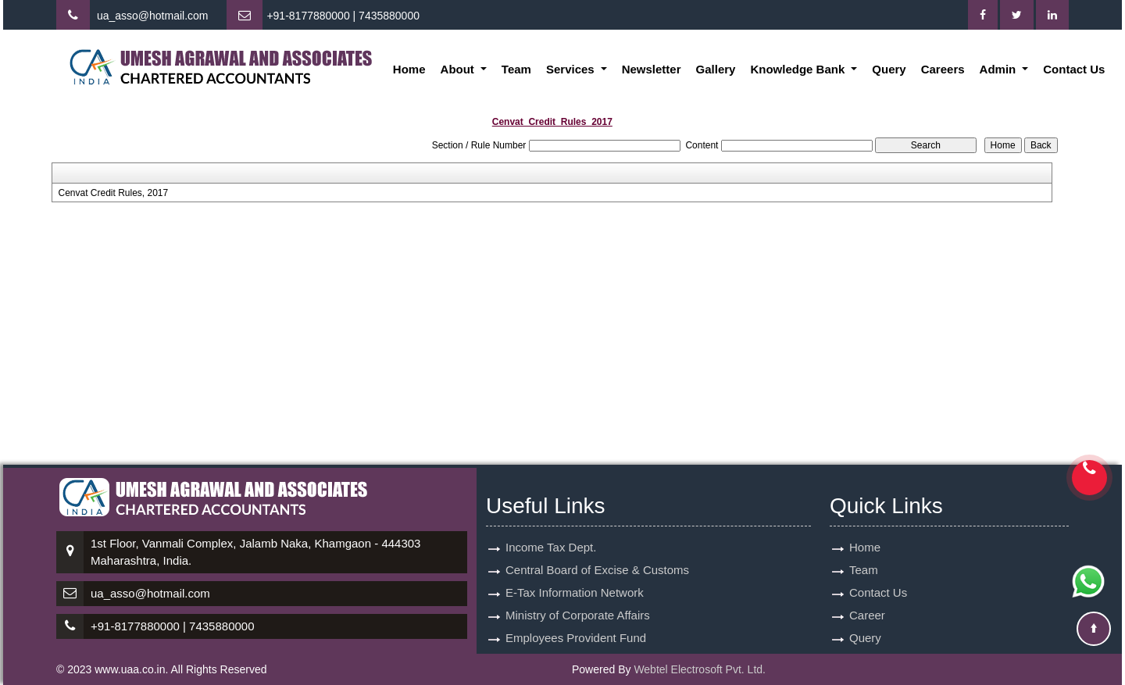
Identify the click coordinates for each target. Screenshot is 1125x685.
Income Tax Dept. (550, 547)
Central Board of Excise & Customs (597, 569)
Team (516, 69)
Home (409, 69)
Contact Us (1074, 69)
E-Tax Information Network (574, 592)
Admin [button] (1000, 69)
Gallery (716, 69)
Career (867, 615)
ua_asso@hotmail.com (153, 15)
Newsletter (651, 69)
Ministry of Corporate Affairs (577, 615)
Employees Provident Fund (575, 637)
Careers (943, 69)
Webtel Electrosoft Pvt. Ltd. (700, 669)
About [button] (459, 69)
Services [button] (572, 69)
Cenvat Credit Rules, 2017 (113, 192)
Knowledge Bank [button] (799, 69)
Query (888, 69)
